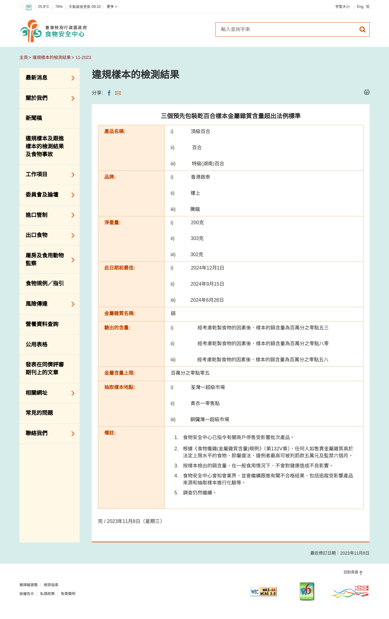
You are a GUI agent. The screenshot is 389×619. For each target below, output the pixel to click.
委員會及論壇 (48, 195)
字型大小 (342, 7)
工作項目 (48, 174)
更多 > (112, 7)
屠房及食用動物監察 (48, 260)
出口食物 (48, 235)
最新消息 (48, 78)
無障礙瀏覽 (28, 585)
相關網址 (48, 393)
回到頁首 (351, 572)
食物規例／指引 (45, 283)
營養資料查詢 (42, 324)
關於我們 (48, 98)
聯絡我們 (48, 433)
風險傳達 (48, 304)
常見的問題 (39, 413)
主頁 (23, 57)
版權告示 (26, 594)
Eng (360, 7)
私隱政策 (47, 594)
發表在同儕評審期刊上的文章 (45, 369)
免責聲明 (68, 594)
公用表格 (36, 345)
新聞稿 (34, 118)
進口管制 (48, 215)
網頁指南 (51, 585)
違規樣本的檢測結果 (52, 57)
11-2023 (83, 57)
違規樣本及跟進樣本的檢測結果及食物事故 (45, 146)
